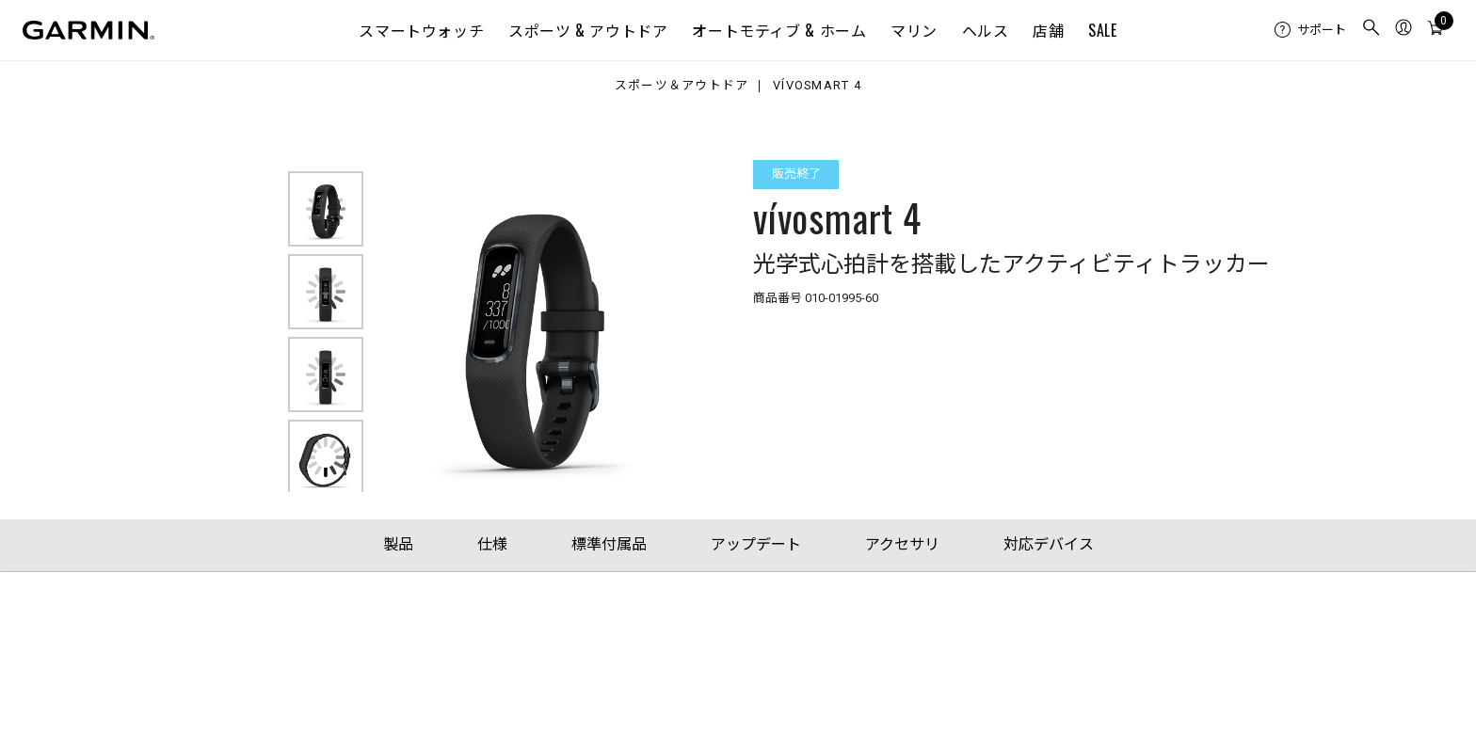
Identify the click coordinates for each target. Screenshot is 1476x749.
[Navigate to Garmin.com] (88, 30)
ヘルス (985, 30)
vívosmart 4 (817, 86)
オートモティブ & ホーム (779, 30)
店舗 (1048, 30)
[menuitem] (1310, 30)
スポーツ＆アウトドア (682, 86)
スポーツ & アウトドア (588, 30)
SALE (1102, 30)
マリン (914, 30)
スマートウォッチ (421, 30)
